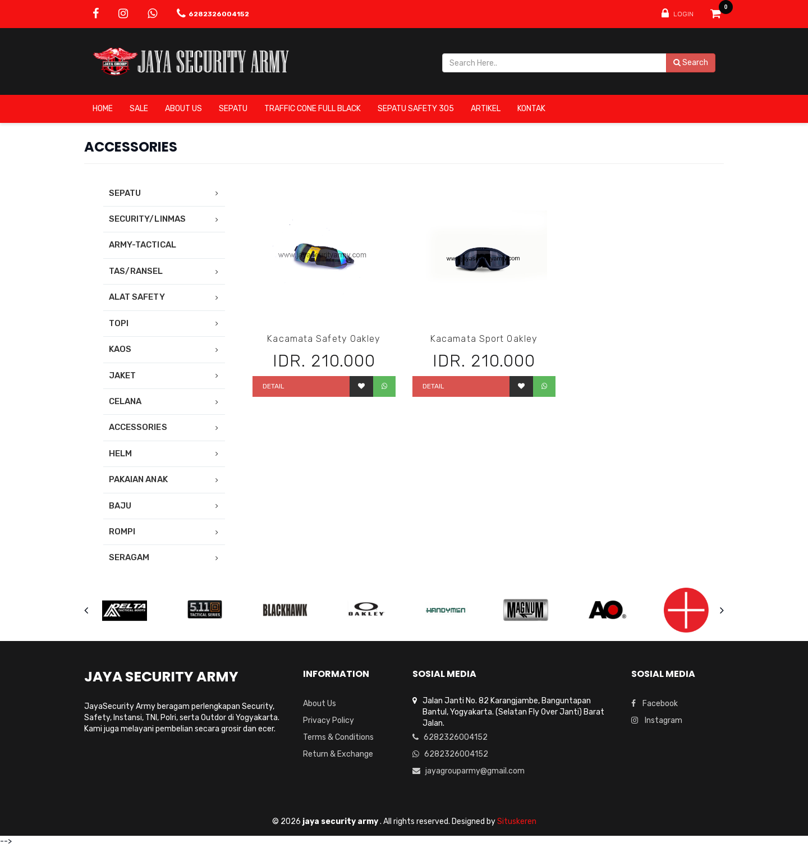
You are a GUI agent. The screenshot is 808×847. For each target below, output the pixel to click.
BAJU (120, 506)
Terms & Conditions (338, 737)
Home (103, 108)
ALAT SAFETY (137, 297)
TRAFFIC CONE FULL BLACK (312, 108)
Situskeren (516, 821)
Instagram (656, 720)
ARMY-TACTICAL (142, 245)
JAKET (122, 375)
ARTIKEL (486, 108)
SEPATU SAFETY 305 (416, 108)
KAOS (120, 349)
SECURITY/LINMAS (147, 219)
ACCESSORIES (138, 427)
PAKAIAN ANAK (138, 479)
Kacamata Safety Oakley (323, 338)
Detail (272, 386)
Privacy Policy (328, 720)
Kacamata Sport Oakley (484, 338)
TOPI (118, 323)
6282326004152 (450, 737)
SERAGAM (129, 557)
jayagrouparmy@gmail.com (468, 771)
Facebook (654, 703)
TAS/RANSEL (136, 271)
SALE (139, 108)
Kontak (531, 108)
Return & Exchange (338, 754)
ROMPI (122, 531)
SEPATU (233, 108)
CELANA (125, 401)
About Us (183, 108)
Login (678, 13)
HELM (120, 453)
